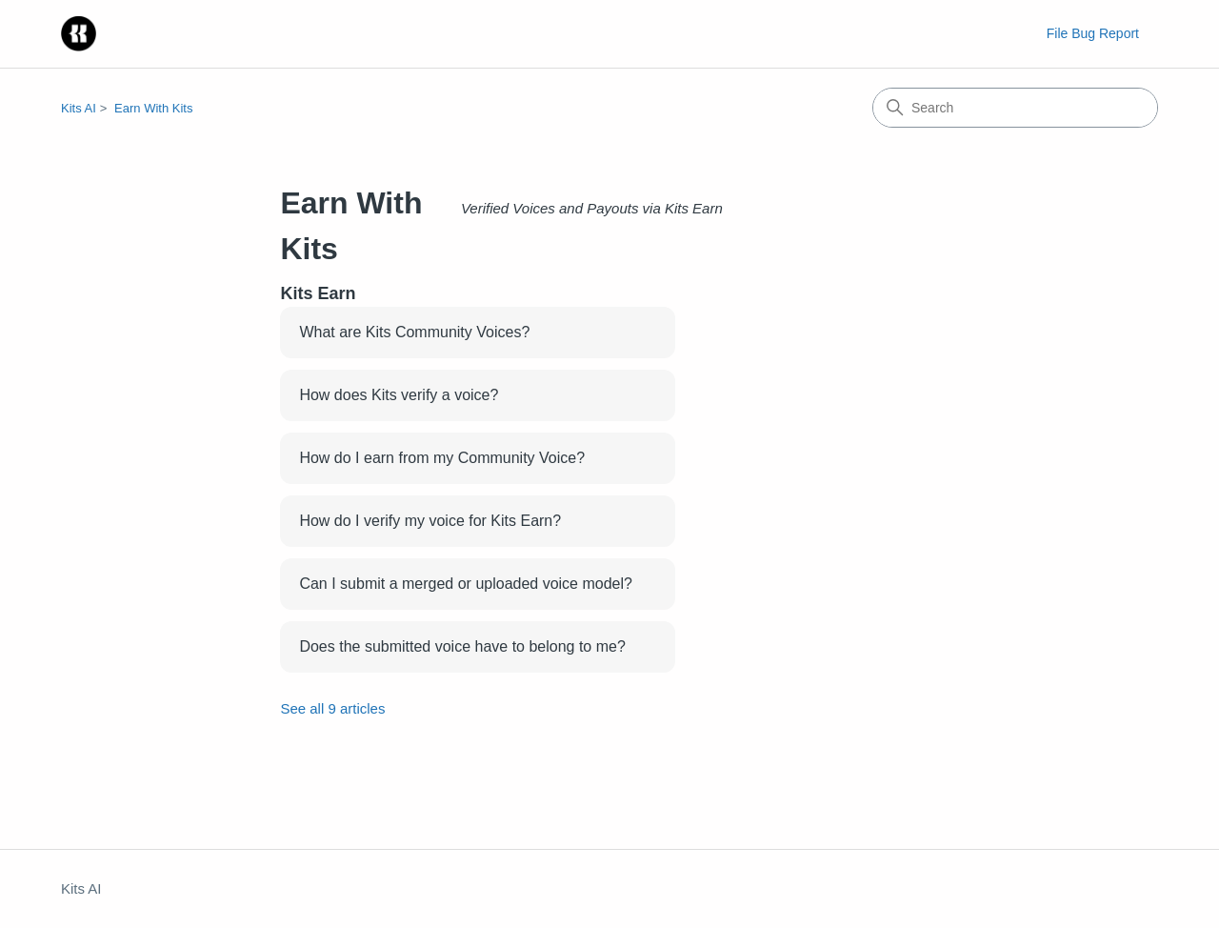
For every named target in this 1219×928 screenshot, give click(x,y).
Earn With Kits (153, 108)
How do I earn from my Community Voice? (442, 458)
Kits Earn (317, 293)
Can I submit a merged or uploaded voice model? (465, 583)
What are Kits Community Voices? (414, 332)
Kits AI (78, 108)
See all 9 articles (332, 708)
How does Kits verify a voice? (398, 395)
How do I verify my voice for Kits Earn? (430, 521)
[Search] (1015, 108)
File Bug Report (1093, 33)
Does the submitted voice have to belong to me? (462, 646)
